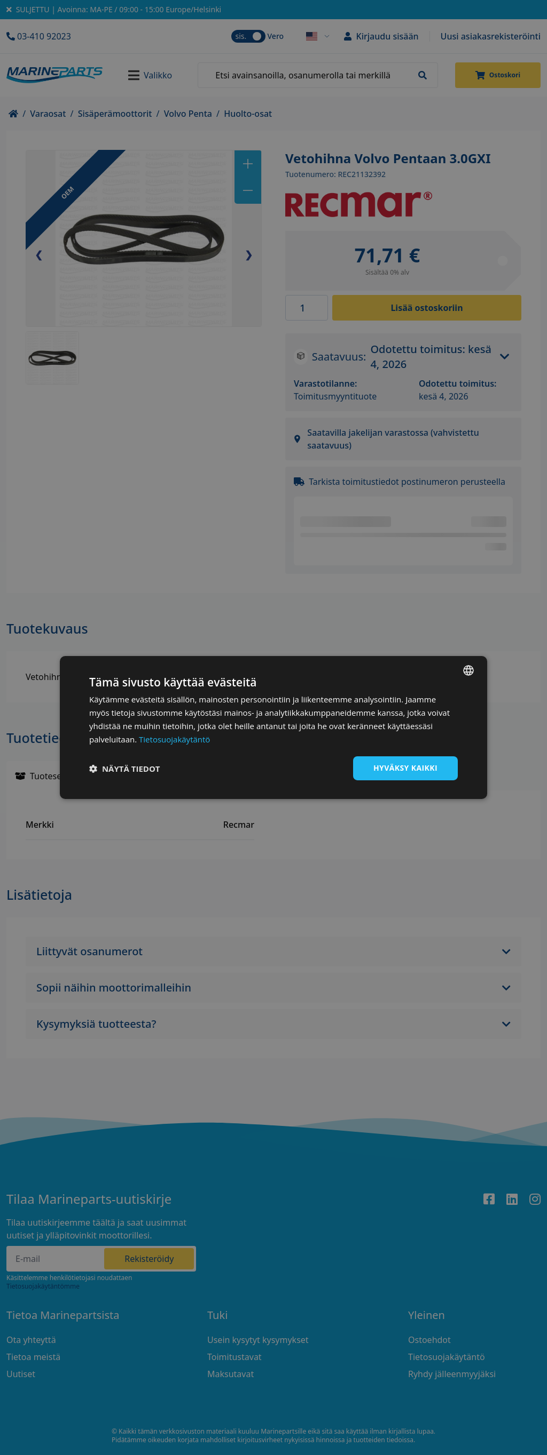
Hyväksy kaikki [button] (405, 768)
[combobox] (468, 670)
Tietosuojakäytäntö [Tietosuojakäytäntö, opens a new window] (174, 739)
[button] (124, 768)
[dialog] (273, 727)
